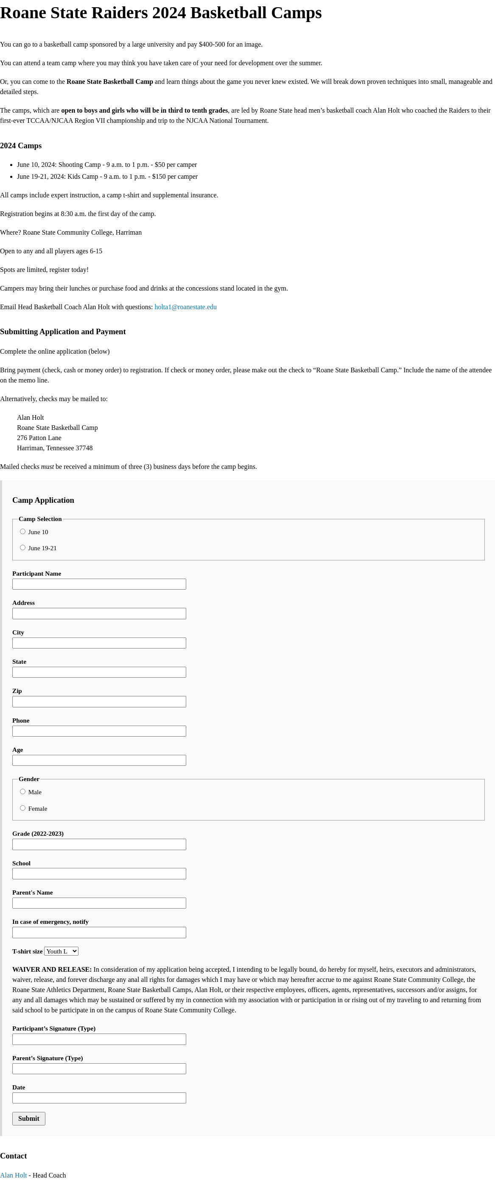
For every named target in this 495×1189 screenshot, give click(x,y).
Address (99, 609)
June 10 (34, 531)
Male (31, 791)
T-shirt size (45, 951)
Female (34, 808)
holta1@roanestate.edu (185, 306)
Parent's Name (99, 899)
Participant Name (99, 580)
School (99, 869)
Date (99, 1093)
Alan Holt (13, 1175)
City (99, 639)
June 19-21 (38, 548)
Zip (99, 697)
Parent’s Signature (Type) (99, 1064)
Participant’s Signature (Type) (99, 1035)
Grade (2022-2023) (99, 840)
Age (99, 756)
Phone (99, 727)
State (99, 668)
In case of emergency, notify (99, 928)
